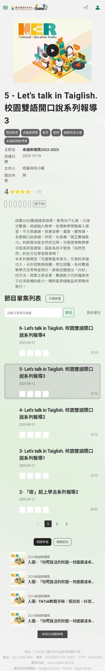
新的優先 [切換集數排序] (94, 312)
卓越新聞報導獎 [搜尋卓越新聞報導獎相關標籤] (16, 141)
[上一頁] (38, 524)
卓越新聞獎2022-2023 (41, 149)
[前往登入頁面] (97, 7)
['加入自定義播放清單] (30, 353)
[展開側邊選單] (5, 7)
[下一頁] (66, 524)
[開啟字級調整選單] (86, 7)
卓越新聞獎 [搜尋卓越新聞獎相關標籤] (30, 132)
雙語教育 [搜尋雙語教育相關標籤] (12, 132)
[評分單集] (24, 204)
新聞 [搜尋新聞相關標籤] (56, 132)
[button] (52, 559)
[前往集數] (33, 312)
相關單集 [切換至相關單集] (42, 542)
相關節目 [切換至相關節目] (62, 542)
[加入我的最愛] (10, 204)
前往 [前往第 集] (68, 312)
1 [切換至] (48, 524)
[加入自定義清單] (15, 204)
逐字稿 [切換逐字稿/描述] (39, 204)
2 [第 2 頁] (57, 524)
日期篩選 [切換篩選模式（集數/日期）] (55, 298)
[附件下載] (29, 204)
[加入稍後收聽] (5, 204)
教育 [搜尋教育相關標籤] (46, 132)
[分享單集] (20, 204)
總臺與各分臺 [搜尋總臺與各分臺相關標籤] (73, 132)
